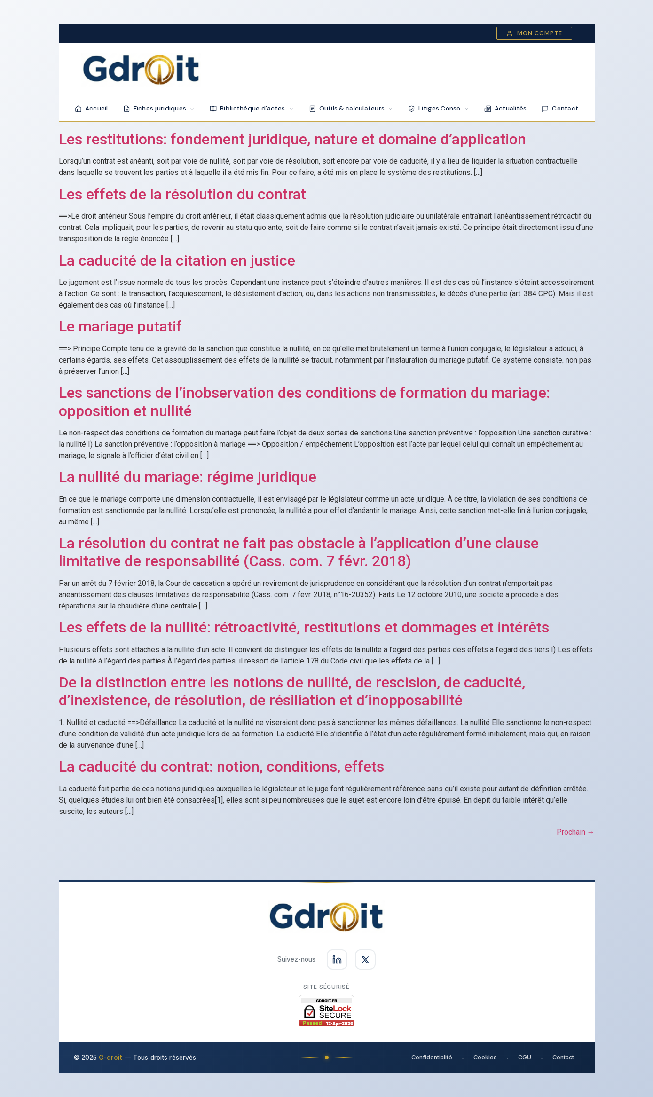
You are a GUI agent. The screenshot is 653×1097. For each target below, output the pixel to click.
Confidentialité (431, 1057)
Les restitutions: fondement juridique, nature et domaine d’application (292, 139)
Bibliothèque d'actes (251, 108)
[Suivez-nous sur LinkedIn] (337, 959)
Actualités (505, 108)
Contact (560, 108)
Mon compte (534, 33)
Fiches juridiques (159, 108)
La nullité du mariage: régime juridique (187, 477)
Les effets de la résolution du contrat (182, 194)
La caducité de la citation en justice (177, 260)
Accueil (91, 108)
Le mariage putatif (120, 326)
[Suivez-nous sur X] (365, 959)
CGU (524, 1057)
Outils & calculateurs (351, 108)
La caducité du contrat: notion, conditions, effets (221, 766)
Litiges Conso (438, 108)
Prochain (576, 832)
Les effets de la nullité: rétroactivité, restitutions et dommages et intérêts (304, 627)
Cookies (484, 1057)
